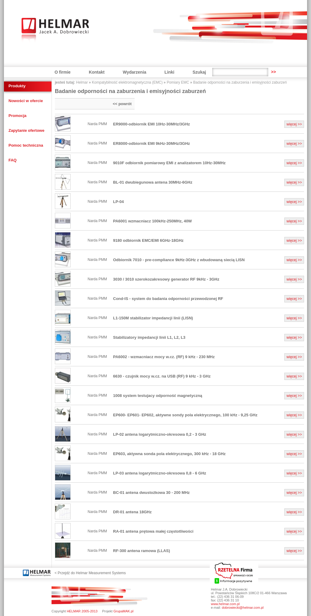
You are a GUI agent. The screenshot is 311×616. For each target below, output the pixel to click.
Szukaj (199, 72)
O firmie (63, 72)
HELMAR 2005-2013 (82, 611)
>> (273, 71)
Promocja (17, 115)
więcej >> (294, 124)
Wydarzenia (134, 72)
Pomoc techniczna (25, 145)
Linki (170, 72)
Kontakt (97, 72)
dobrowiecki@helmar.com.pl (243, 607)
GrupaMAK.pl (123, 611)
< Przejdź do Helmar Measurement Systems (90, 573)
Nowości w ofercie (25, 100)
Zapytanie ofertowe (26, 130)
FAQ (12, 160)
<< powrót (122, 104)
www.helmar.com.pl (225, 604)
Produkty (16, 86)
